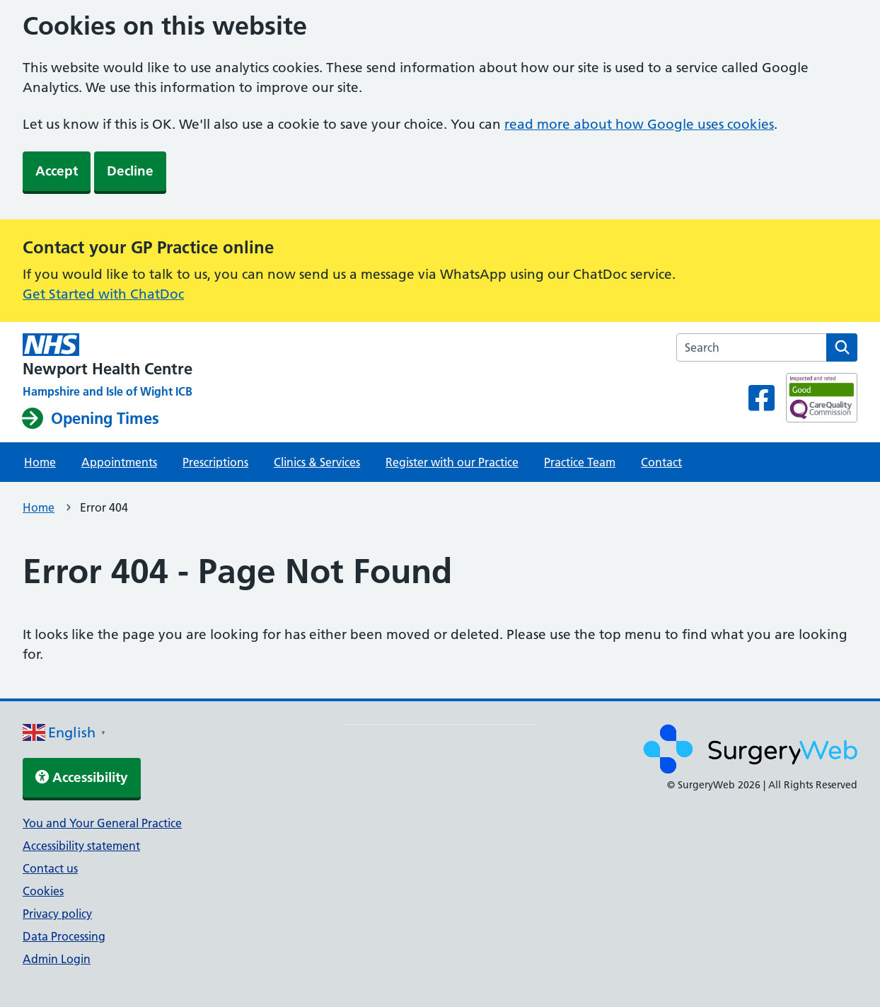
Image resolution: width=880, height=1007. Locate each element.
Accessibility (81, 777)
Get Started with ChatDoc (103, 294)
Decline (130, 171)
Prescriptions (215, 462)
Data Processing (64, 936)
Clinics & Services (317, 462)
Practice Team (579, 462)
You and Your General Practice (102, 823)
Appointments (119, 462)
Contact (661, 462)
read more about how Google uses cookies (639, 124)
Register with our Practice (452, 462)
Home (40, 462)
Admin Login (57, 959)
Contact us (50, 868)
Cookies (43, 891)
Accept (56, 171)
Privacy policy (57, 914)
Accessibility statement (81, 846)
